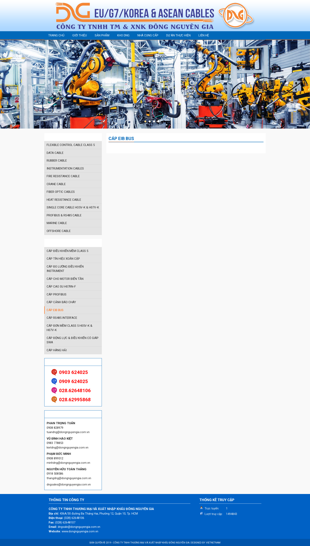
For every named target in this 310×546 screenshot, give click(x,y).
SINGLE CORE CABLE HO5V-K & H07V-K (73, 207)
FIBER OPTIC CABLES (61, 192)
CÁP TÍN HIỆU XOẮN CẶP (63, 258)
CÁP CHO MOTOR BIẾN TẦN (65, 279)
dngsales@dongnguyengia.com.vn (69, 484)
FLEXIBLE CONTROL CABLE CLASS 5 (71, 145)
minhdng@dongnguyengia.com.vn (68, 463)
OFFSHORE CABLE (59, 231)
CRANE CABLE (56, 184)
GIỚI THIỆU (79, 35)
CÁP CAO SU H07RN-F (61, 286)
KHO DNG (123, 35)
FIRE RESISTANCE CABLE (63, 176)
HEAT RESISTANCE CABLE (64, 200)
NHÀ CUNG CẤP (147, 35)
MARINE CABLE (57, 223)
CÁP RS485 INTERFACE (62, 318)
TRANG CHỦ (56, 35)
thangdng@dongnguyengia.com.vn (69, 478)
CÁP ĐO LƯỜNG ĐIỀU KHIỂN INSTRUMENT (65, 269)
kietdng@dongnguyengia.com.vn (67, 447)
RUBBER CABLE (57, 160)
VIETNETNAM (213, 542)
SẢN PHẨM (102, 35)
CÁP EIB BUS (55, 310)
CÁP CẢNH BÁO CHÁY (61, 302)
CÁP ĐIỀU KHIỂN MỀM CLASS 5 (67, 251)
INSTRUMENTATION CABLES (65, 168)
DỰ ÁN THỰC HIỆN (178, 35)
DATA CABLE (55, 153)
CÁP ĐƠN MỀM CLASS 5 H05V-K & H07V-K (69, 328)
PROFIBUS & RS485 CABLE (64, 215)
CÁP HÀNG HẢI (57, 350)
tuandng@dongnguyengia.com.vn (68, 432)
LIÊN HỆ (203, 35)
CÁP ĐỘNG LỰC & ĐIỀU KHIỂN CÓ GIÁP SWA (72, 340)
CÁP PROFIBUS (56, 294)
